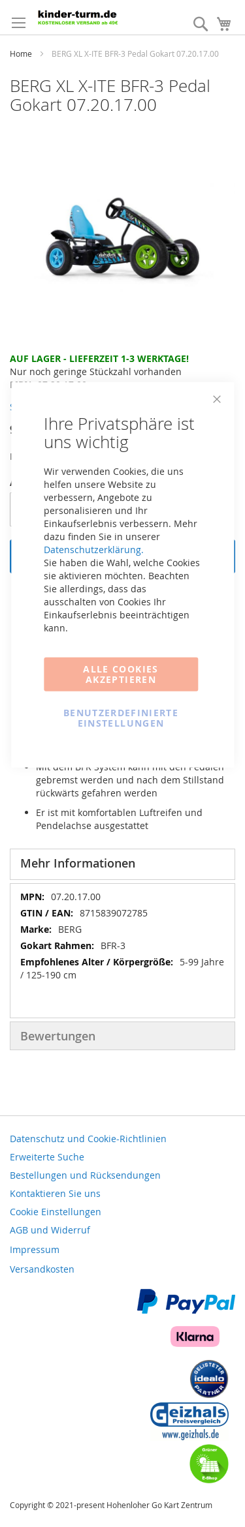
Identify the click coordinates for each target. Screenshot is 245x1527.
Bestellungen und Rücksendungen (85, 1175)
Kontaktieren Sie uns (55, 1193)
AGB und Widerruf (50, 1230)
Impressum (34, 1249)
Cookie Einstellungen (55, 1211)
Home (21, 53)
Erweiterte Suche (47, 1157)
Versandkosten (42, 1269)
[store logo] (92, 17)
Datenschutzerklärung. (94, 549)
